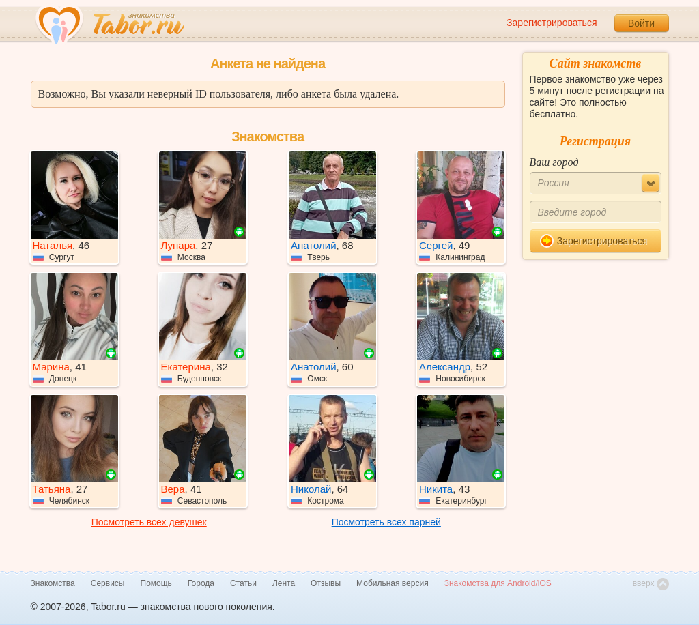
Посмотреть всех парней (386, 522)
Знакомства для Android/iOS (498, 583)
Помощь (156, 583)
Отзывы (326, 583)
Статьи (243, 583)
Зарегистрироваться (552, 22)
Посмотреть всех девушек (149, 522)
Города (201, 583)
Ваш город (554, 162)
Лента (283, 583)
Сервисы (108, 583)
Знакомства (53, 583)
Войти (641, 23)
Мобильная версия (392, 583)
